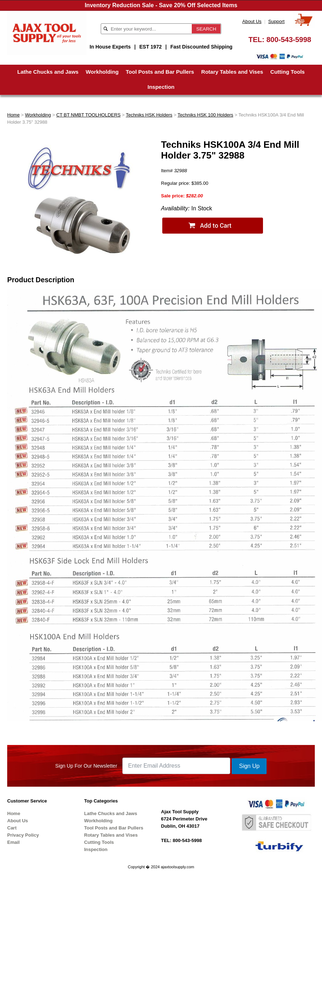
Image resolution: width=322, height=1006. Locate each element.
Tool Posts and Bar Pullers (160, 72)
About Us (251, 21)
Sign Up (249, 766)
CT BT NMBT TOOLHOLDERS (88, 115)
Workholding (102, 72)
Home (13, 115)
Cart (12, 828)
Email (13, 842)
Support (276, 21)
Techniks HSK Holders (149, 115)
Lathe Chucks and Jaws (47, 72)
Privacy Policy (23, 835)
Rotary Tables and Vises (232, 72)
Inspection (161, 87)
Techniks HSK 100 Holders (205, 115)
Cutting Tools (287, 72)
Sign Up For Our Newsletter (86, 765)
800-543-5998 (288, 40)
